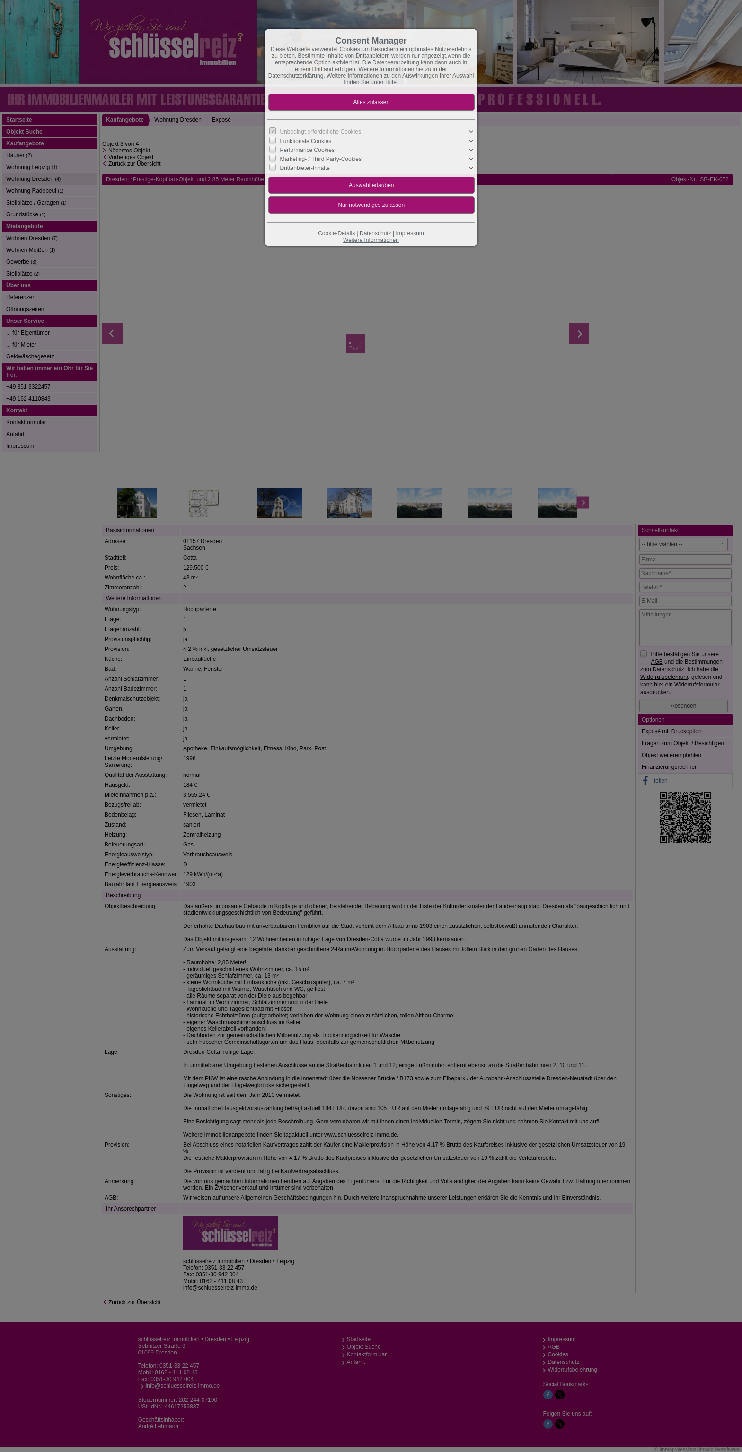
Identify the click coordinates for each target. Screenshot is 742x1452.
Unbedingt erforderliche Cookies (320, 131)
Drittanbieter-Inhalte (305, 168)
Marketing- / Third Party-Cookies (321, 159)
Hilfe (391, 82)
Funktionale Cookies (306, 140)
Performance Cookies (307, 149)
